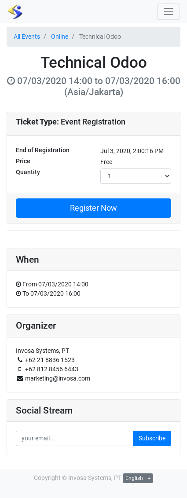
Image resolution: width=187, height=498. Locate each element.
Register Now (93, 208)
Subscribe (152, 438)
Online (59, 36)
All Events (27, 36)
